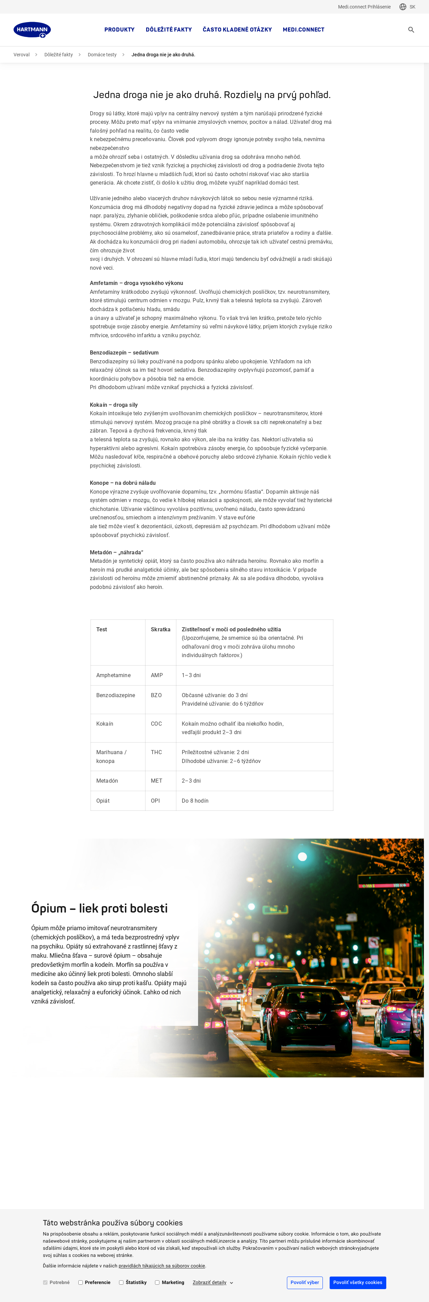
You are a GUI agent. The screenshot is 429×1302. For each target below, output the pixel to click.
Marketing (173, 1282)
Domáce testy (102, 54)
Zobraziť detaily (209, 1282)
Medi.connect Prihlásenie (364, 6)
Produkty (119, 29)
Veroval (22, 54)
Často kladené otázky (237, 29)
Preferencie (98, 1282)
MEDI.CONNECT (304, 29)
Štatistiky (136, 1282)
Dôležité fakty (169, 29)
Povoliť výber (305, 1282)
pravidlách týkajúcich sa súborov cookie (162, 1266)
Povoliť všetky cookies (358, 1282)
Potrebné (60, 1282)
